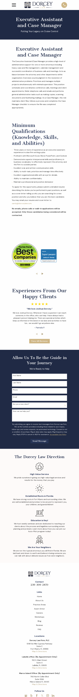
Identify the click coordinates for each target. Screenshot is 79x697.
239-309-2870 (39, 584)
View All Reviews (39, 341)
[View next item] (42, 274)
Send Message (39, 441)
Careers (39, 613)
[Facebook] (36, 695)
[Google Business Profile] (26, 695)
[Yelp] (31, 695)
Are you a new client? (21, 404)
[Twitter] (42, 695)
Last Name (17, 383)
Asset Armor (39, 609)
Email (15, 397)
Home (39, 596)
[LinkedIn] (53, 695)
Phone (15, 390)
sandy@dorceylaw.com (22, 203)
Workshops (39, 617)
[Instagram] (47, 695)
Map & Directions (39, 651)
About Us (39, 600)
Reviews (39, 625)
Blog (39, 621)
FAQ (39, 629)
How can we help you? (21, 411)
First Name (17, 375)
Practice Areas (39, 604)
